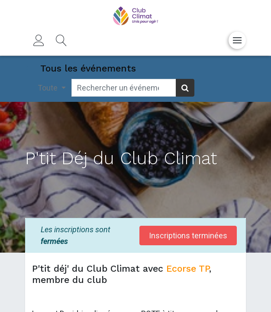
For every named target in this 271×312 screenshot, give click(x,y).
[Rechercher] (185, 88)
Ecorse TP (186, 268)
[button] (61, 40)
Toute (48, 87)
